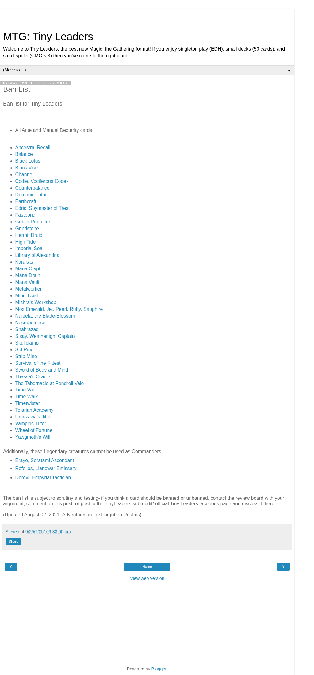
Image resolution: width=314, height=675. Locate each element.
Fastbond (25, 215)
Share (13, 541)
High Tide (25, 242)
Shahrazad (27, 329)
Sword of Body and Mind (41, 369)
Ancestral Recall (32, 147)
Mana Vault (27, 282)
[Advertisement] (147, 17)
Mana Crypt (27, 268)
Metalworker (28, 288)
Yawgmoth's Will (32, 437)
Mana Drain (27, 275)
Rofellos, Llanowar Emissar (44, 468)
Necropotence (30, 322)
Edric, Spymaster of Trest (42, 208)
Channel (24, 174)
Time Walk (26, 396)
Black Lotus (27, 161)
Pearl (61, 309)
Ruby (75, 309)
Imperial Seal (29, 248)
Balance (24, 154)
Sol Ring (24, 349)
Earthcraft (25, 201)
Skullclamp (27, 342)
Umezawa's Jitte (33, 416)
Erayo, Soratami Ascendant (44, 460)
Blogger (159, 668)
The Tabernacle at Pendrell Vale (49, 383)
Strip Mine (26, 356)
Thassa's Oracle (32, 376)
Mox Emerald (29, 309)
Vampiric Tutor (30, 423)
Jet (50, 309)
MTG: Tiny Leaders (48, 36)
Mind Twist (26, 295)
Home (147, 567)
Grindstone (27, 228)
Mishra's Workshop (35, 302)
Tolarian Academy (34, 410)
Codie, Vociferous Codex (42, 181)
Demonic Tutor (31, 194)
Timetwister (27, 403)
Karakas (24, 261)
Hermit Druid (29, 235)
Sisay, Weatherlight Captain (45, 336)
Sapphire (93, 309)
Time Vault (26, 389)
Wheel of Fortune (33, 430)
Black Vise (26, 167)
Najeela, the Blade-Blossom (45, 315)
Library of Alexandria (37, 255)
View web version (147, 578)
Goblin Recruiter (32, 221)
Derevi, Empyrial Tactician (43, 477)
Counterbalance (32, 188)
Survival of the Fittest (38, 363)
